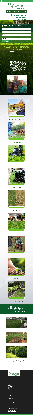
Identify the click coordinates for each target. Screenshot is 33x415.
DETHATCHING (16, 210)
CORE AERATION (16, 187)
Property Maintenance (16, 119)
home (10, 395)
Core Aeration (10, 387)
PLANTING (16, 278)
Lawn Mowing (10, 388)
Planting (9, 384)
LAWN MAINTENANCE (16, 233)
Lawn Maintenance (10, 386)
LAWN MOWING (16, 165)
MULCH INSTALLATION (16, 301)
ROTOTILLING (16, 255)
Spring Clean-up (10, 389)
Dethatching (9, 385)
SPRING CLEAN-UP (16, 142)
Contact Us (11, 398)
